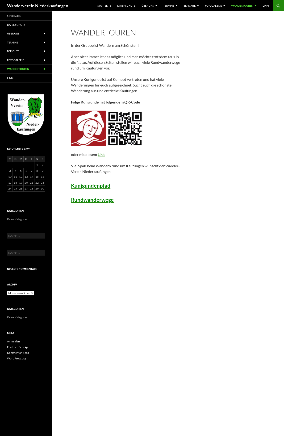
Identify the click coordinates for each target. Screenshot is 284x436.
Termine (168, 5)
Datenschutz (126, 5)
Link (101, 154)
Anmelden (13, 341)
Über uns (148, 5)
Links (266, 5)
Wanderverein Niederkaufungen (37, 5)
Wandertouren (242, 5)
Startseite (104, 5)
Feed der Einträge (18, 347)
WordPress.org (16, 358)
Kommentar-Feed (18, 352)
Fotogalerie (213, 5)
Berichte (190, 5)
